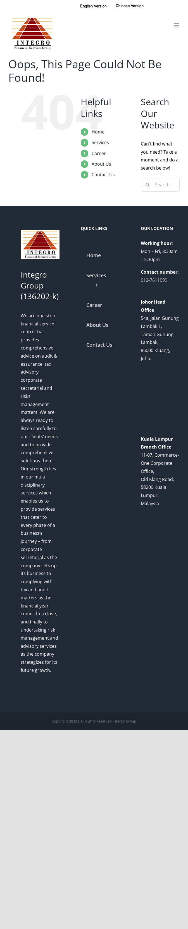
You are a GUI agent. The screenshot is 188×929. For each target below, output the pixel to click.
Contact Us (103, 175)
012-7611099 (154, 280)
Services (100, 142)
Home (98, 132)
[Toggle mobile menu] (177, 25)
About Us (101, 164)
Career (99, 153)
